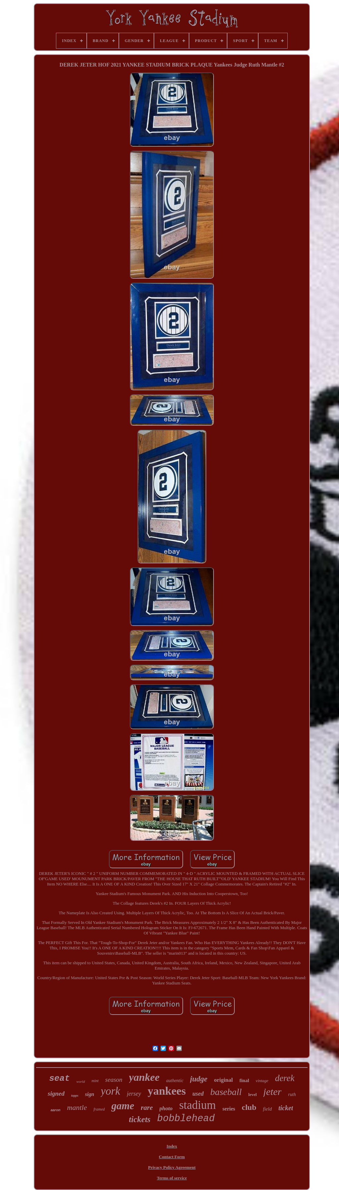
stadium (197, 1105)
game (122, 1106)
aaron (56, 1110)
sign (89, 1094)
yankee (144, 1077)
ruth (292, 1094)
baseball (226, 1092)
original (223, 1080)
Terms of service (172, 1177)
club (249, 1107)
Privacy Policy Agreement (171, 1167)
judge (198, 1079)
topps (74, 1095)
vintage (262, 1080)
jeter (272, 1091)
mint (95, 1080)
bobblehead (186, 1118)
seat (59, 1078)
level (252, 1094)
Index (172, 1146)
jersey (134, 1093)
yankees (167, 1091)
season (113, 1079)
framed (99, 1109)
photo (166, 1108)
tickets (139, 1119)
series (228, 1109)
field (267, 1109)
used (198, 1093)
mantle (77, 1107)
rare (147, 1108)
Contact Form (172, 1156)
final (244, 1080)
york (110, 1091)
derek (285, 1078)
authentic (174, 1080)
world (80, 1081)
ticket (285, 1108)
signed (56, 1093)
